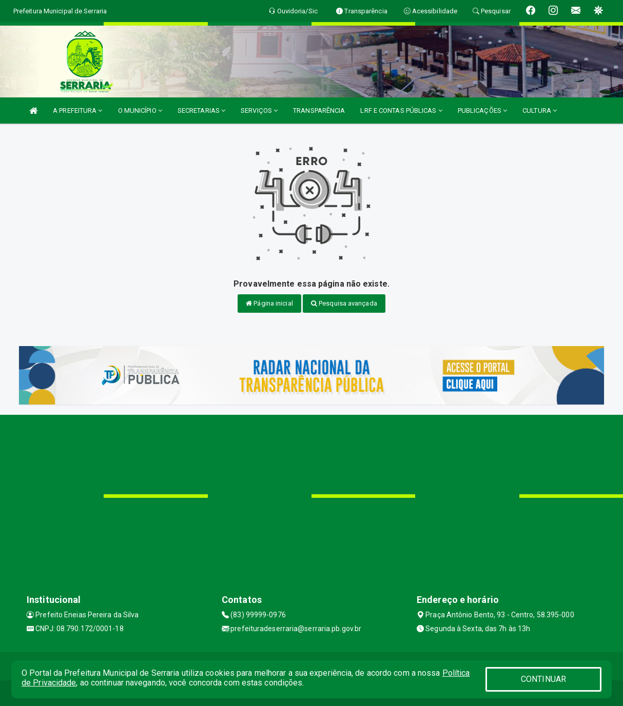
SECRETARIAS (201, 110)
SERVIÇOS (259, 110)
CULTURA (539, 110)
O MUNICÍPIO (140, 110)
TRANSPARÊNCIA (319, 110)
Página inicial (269, 303)
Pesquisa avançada (344, 303)
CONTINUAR (543, 679)
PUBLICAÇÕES (482, 110)
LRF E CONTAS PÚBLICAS (401, 110)
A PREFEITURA (77, 110)
